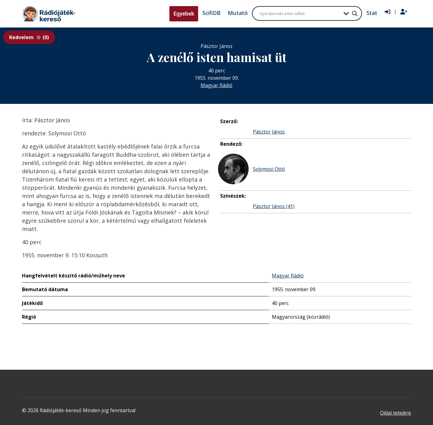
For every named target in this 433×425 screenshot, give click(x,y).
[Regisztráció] (403, 12)
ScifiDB (211, 12)
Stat (371, 12)
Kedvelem (29, 37)
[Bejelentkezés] (387, 12)
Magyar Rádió (216, 85)
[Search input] (300, 13)
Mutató (238, 12)
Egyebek (183, 13)
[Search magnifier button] (354, 13)
